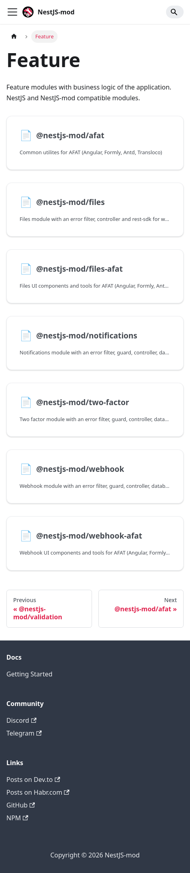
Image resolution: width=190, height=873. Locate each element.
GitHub (20, 805)
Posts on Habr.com (38, 792)
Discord (21, 720)
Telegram (24, 733)
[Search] (175, 12)
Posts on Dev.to (33, 779)
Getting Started (29, 674)
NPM (17, 817)
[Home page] (14, 36)
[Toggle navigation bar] (12, 12)
